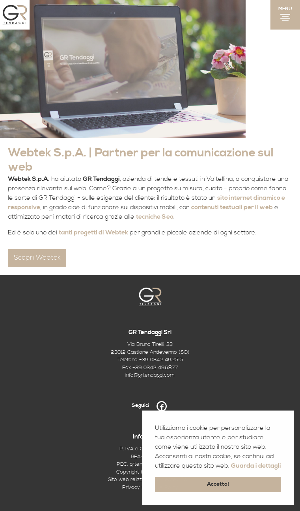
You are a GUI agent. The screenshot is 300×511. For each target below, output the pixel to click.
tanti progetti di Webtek (93, 232)
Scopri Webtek (37, 257)
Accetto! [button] (218, 484)
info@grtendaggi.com (150, 375)
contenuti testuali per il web (232, 207)
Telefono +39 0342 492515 (150, 360)
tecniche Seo (154, 217)
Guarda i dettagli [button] (256, 466)
